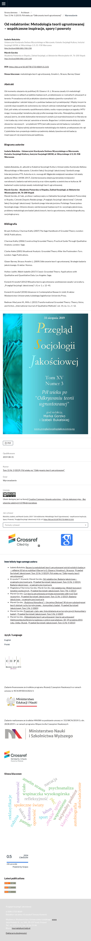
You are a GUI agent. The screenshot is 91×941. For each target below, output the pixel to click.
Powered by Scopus (20, 867)
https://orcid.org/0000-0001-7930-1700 (18, 48)
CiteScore (23, 856)
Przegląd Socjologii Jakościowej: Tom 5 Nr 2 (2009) (40, 614)
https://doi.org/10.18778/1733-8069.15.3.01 (29, 66)
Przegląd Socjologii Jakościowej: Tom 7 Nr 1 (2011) (53, 590)
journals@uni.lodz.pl (21, 928)
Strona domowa (10, 12)
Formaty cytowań (12, 525)
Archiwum (25, 12)
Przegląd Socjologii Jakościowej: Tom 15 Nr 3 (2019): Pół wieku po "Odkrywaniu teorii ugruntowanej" (46, 573)
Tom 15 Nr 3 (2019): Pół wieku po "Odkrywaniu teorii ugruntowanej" (32, 15)
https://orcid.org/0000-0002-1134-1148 (18, 59)
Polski (7, 644)
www (54, 919)
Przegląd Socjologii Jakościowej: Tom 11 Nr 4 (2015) (51, 622)
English (7, 640)
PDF (9, 443)
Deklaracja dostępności (16, 933)
